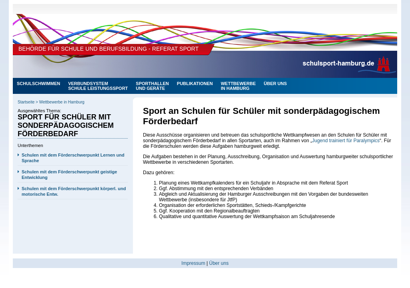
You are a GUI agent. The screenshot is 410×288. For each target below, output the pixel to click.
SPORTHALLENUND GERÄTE (152, 86)
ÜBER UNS (275, 83)
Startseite (26, 102)
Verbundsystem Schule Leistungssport (98, 86)
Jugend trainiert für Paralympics (346, 140)
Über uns (219, 263)
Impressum (193, 263)
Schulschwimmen (38, 83)
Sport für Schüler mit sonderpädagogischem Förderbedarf (66, 125)
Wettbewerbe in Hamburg (61, 102)
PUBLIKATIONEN (195, 83)
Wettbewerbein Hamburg (238, 86)
